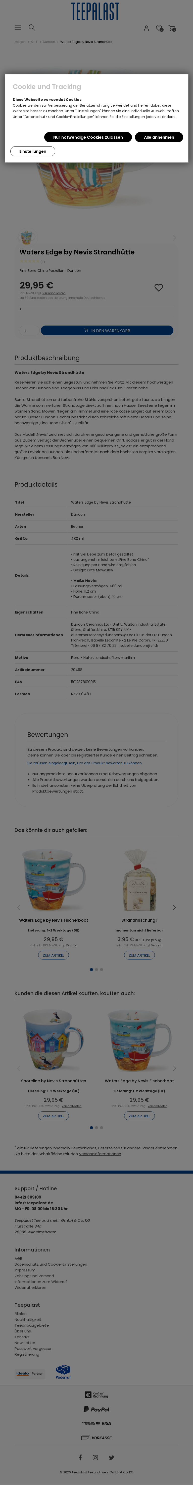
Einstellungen (32, 151)
